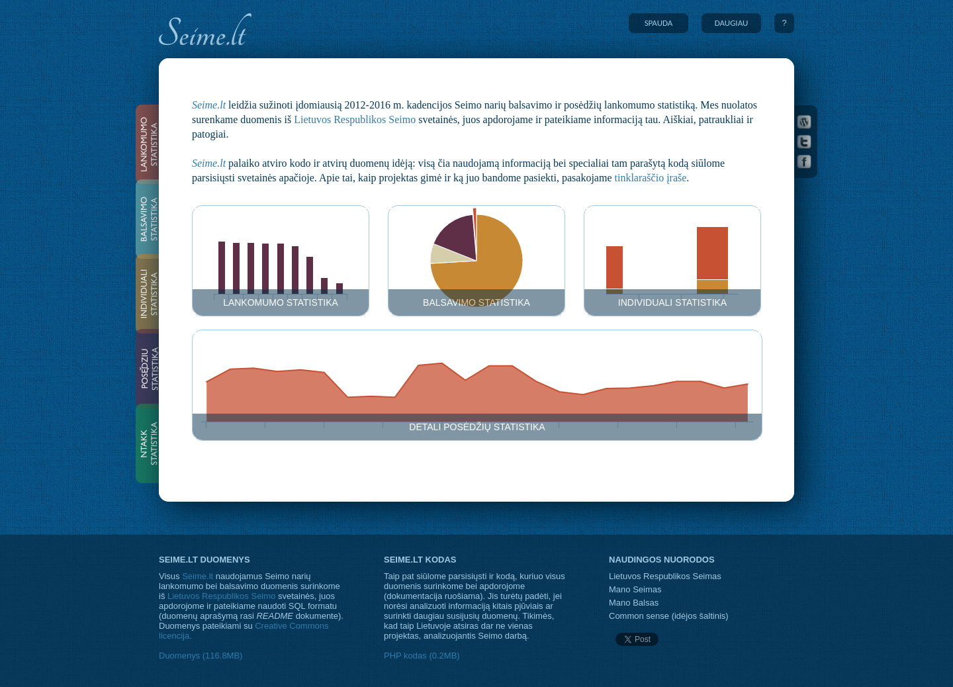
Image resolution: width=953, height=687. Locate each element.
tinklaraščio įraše (651, 177)
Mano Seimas (635, 589)
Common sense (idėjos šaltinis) (669, 616)
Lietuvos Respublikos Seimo (355, 119)
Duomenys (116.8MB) (200, 656)
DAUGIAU (732, 23)
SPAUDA (659, 23)
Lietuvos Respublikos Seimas (665, 576)
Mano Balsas (633, 603)
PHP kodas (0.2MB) (422, 656)
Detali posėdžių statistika (477, 427)
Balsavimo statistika (476, 302)
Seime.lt (209, 105)
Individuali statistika (672, 302)
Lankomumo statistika (280, 302)
